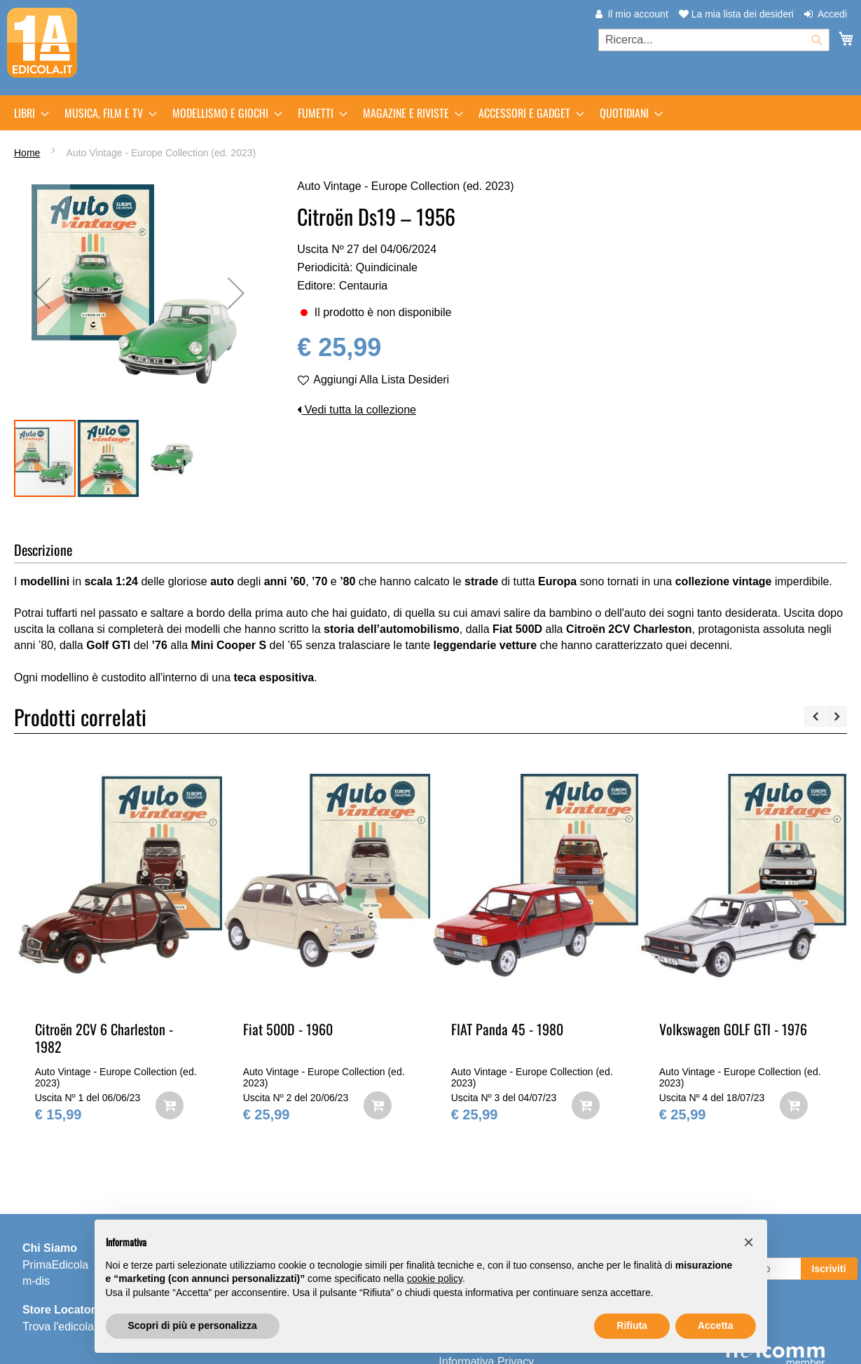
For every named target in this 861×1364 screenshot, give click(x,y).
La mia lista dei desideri (736, 14)
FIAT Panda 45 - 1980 (507, 1028)
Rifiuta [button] (632, 1325)
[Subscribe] (829, 1268)
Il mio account (637, 14)
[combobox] (713, 40)
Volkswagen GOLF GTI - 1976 (733, 1028)
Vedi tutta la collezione (356, 410)
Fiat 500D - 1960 (288, 1028)
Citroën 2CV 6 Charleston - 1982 (104, 1037)
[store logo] (42, 43)
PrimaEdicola (55, 1265)
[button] (42, 293)
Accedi (832, 14)
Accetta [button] (715, 1325)
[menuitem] (27, 112)
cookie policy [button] (434, 1278)
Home (27, 152)
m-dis (36, 1281)
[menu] (430, 112)
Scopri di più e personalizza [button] (192, 1325)
